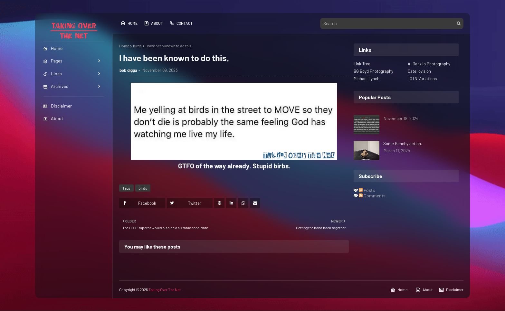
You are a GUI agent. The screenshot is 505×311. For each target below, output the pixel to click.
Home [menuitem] (52, 48)
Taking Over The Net (164, 289)
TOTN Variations (422, 78)
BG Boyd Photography (373, 71)
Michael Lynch (366, 78)
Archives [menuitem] (55, 86)
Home (129, 23)
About (53, 118)
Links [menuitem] (52, 73)
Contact (181, 23)
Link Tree (362, 63)
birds (137, 45)
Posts (367, 190)
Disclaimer (57, 105)
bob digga (128, 70)
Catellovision (419, 71)
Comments (372, 195)
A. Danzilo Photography (429, 63)
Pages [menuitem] (52, 60)
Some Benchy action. (402, 143)
